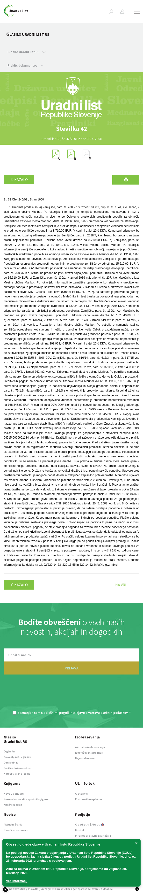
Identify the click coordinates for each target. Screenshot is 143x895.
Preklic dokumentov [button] (25, 65)
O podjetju (82, 824)
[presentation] (71, 695)
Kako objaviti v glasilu (17, 757)
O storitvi (81, 793)
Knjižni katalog (13, 804)
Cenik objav (11, 762)
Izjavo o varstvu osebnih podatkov (102, 712)
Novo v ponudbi (14, 793)
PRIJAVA (72, 668)
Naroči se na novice (16, 830)
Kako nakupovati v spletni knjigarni (26, 799)
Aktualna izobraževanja (90, 747)
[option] (71, 129)
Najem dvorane (85, 758)
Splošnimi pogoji (56, 712)
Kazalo (19, 179)
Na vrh (121, 584)
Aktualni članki (13, 824)
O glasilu (9, 751)
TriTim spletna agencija (66, 889)
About (98, 824)
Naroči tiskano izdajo (17, 773)
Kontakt (80, 830)
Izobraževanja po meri (89, 752)
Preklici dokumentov (17, 768)
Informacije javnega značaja (93, 835)
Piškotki (33, 889)
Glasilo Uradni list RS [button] (26, 52)
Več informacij (16, 881)
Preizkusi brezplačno (88, 799)
